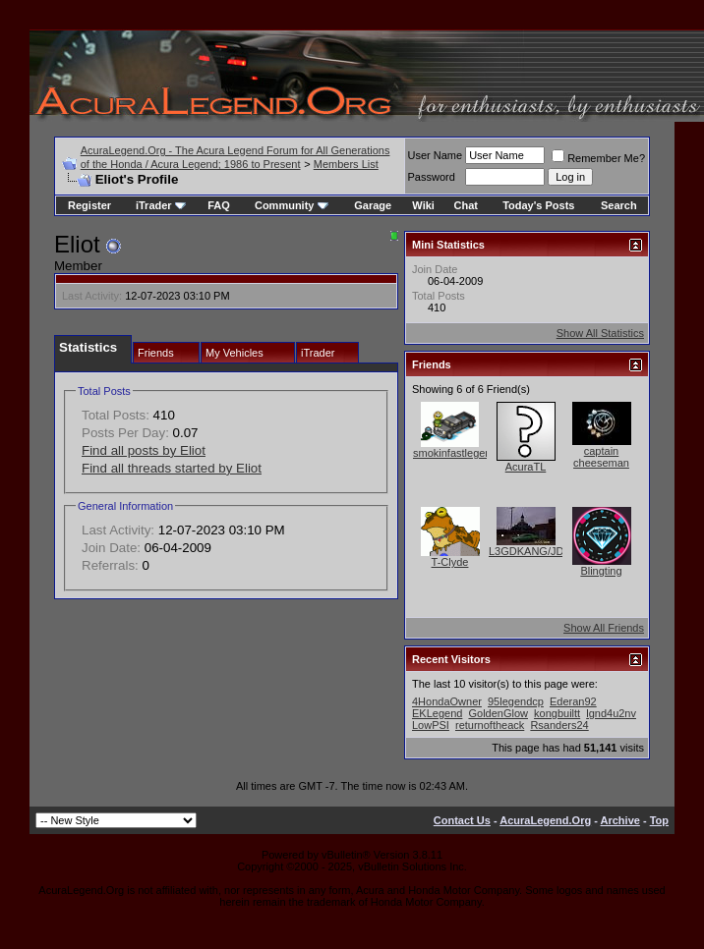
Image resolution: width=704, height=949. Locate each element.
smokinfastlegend (455, 453)
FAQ (218, 205)
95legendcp (516, 701)
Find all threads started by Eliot (172, 468)
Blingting (600, 571)
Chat (466, 205)
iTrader (161, 205)
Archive (620, 820)
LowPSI (430, 725)
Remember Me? (598, 158)
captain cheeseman (601, 457)
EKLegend (437, 713)
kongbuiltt (557, 713)
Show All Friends (603, 628)
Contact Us (462, 820)
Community (291, 205)
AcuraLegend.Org (545, 820)
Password (431, 177)
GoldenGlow (498, 713)
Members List (346, 164)
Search (619, 205)
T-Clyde (450, 562)
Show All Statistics (600, 333)
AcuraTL (526, 467)
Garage (372, 205)
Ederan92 (573, 701)
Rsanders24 (559, 725)
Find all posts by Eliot (143, 450)
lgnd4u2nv (611, 713)
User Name (435, 155)
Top (659, 820)
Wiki (423, 205)
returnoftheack (489, 725)
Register (89, 205)
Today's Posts (538, 205)
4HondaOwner (447, 701)
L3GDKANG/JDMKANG (546, 551)
